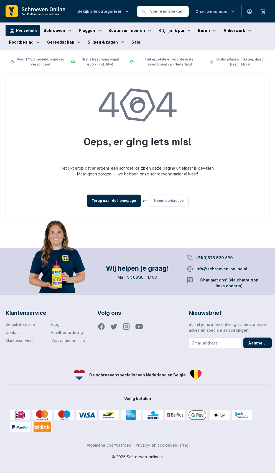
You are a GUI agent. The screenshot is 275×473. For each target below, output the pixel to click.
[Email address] (215, 343)
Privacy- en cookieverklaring (162, 445)
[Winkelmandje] (263, 11)
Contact (13, 332)
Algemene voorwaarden (109, 445)
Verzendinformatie (68, 340)
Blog (55, 324)
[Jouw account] (249, 11)
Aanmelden (259, 343)
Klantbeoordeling (67, 332)
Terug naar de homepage (113, 200)
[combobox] (169, 11)
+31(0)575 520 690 (214, 257)
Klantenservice (19, 340)
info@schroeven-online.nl (221, 268)
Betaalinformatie (20, 324)
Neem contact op (169, 200)
